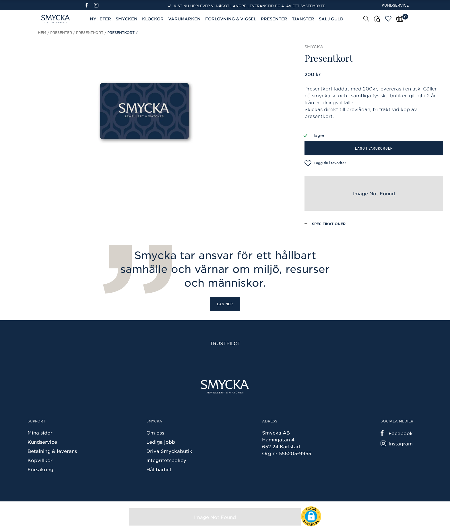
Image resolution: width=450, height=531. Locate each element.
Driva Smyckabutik (169, 451)
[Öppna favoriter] (388, 19)
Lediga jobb (160, 442)
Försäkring (40, 469)
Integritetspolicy (166, 460)
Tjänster (303, 18)
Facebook (397, 433)
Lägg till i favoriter (325, 163)
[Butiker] (377, 19)
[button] (311, 516)
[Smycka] (225, 386)
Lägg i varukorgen (374, 148)
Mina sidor (40, 432)
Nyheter (100, 18)
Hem (42, 32)
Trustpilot (225, 343)
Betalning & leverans (52, 451)
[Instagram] (97, 5)
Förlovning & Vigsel (230, 18)
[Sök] (366, 18)
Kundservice (395, 5)
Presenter (274, 18)
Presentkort (89, 32)
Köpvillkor (40, 460)
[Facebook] (89, 5)
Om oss (155, 432)
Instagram (397, 443)
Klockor (153, 18)
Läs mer (225, 303)
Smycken (126, 18)
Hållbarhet (159, 469)
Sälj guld (331, 18)
